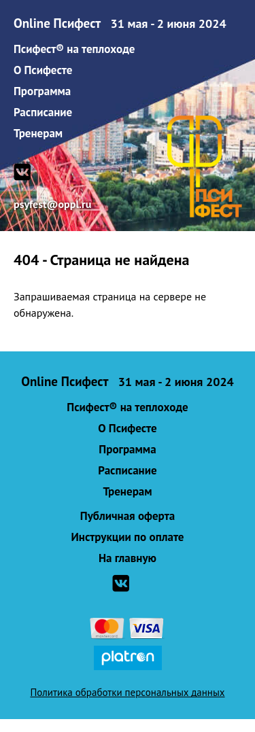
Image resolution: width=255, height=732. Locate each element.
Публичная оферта (127, 515)
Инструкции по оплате (127, 536)
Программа (42, 91)
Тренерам (38, 133)
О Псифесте (43, 70)
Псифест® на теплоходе (74, 48)
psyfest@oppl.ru (52, 204)
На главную (127, 558)
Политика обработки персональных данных (127, 692)
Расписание (43, 112)
